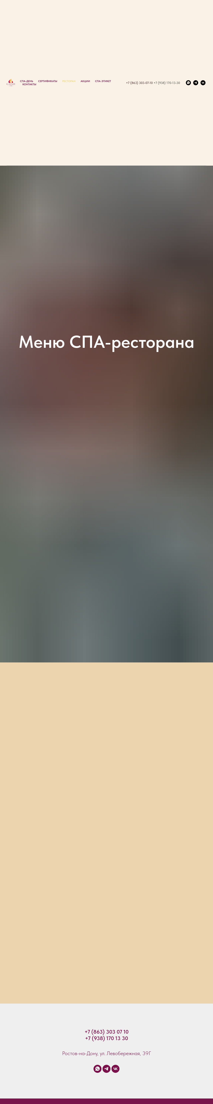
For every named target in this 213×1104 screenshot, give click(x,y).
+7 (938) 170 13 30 (106, 1038)
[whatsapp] (188, 82)
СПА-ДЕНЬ (26, 81)
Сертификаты (47, 81)
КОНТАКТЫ (29, 84)
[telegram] (195, 82)
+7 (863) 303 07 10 (107, 1032)
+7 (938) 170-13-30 (167, 83)
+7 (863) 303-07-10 (139, 83)
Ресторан (69, 81)
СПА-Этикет (103, 81)
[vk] (203, 82)
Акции (85, 81)
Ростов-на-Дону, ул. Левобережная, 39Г (106, 1053)
